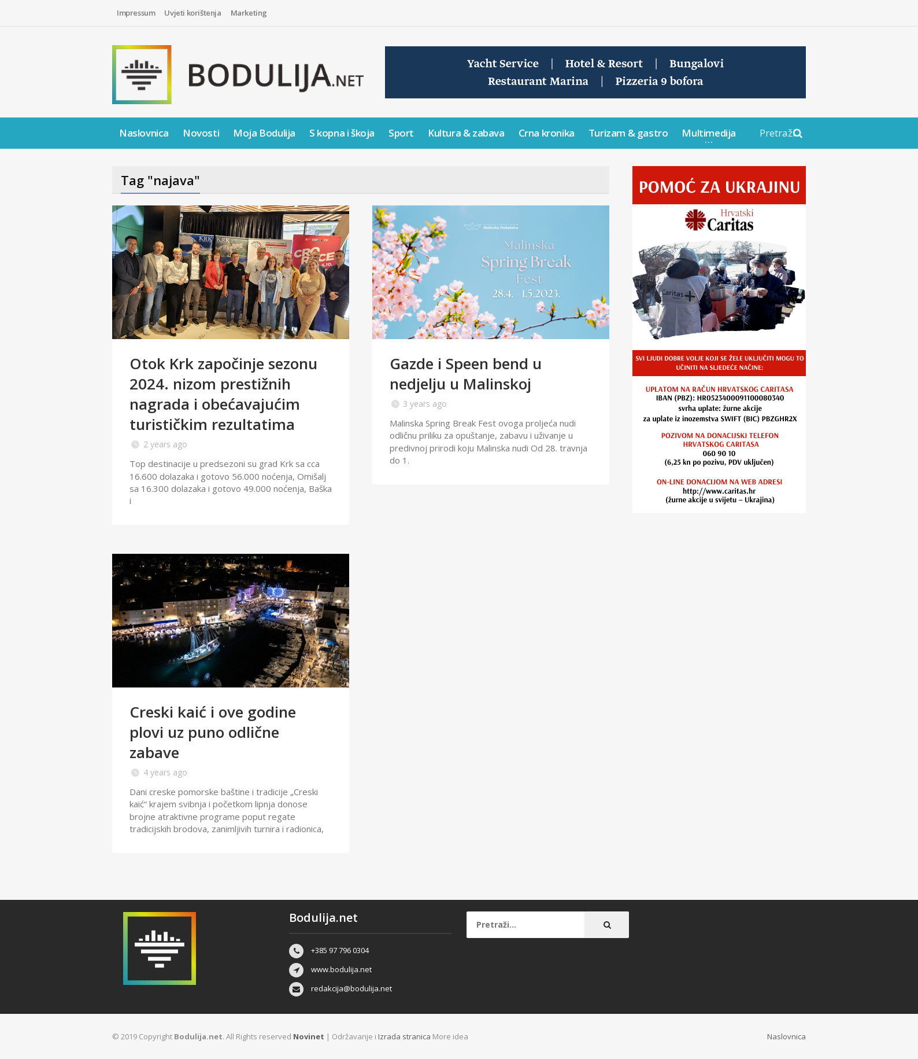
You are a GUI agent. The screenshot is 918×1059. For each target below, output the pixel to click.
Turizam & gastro (628, 132)
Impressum (136, 13)
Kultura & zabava (466, 132)
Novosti (201, 132)
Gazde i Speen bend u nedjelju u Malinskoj (466, 373)
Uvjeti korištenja (192, 13)
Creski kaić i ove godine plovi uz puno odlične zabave (212, 732)
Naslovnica (144, 132)
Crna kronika (547, 132)
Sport (401, 132)
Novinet (308, 1036)
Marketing (249, 13)
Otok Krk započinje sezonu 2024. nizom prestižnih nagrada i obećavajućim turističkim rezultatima (223, 394)
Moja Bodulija (264, 132)
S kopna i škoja (342, 132)
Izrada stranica (405, 1036)
